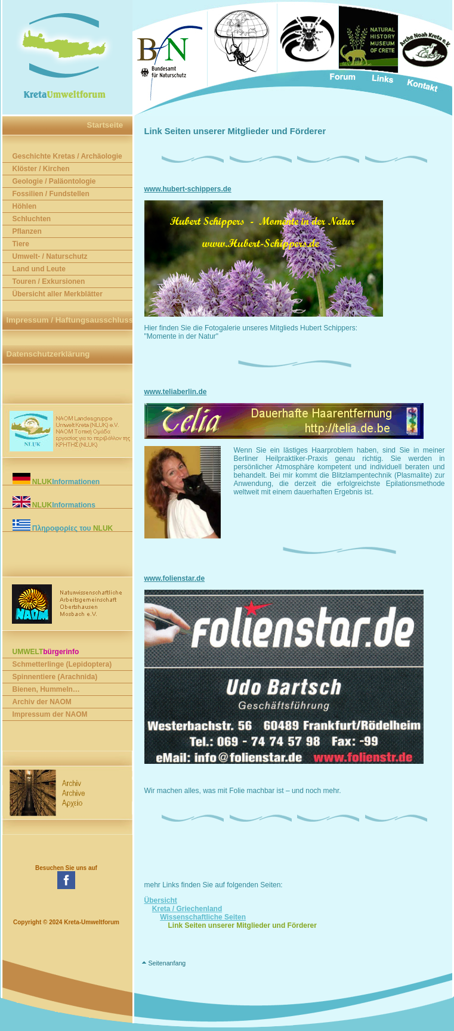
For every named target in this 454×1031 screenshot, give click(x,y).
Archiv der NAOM (42, 702)
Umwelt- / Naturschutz (50, 256)
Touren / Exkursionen (49, 281)
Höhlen (25, 206)
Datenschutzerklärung (48, 353)
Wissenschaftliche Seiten (203, 917)
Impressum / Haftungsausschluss (70, 319)
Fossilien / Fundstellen (51, 194)
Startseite (105, 124)
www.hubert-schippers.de (187, 189)
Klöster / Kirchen (41, 169)
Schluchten (32, 219)
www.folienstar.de (174, 578)
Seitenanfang (167, 963)
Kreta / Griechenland (187, 909)
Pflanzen (27, 231)
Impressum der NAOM (50, 714)
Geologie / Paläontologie (54, 181)
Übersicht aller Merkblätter (58, 294)
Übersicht (160, 900)
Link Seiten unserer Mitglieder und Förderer (242, 925)
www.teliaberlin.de (175, 392)
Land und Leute (39, 269)
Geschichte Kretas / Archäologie (67, 156)
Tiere (21, 244)
